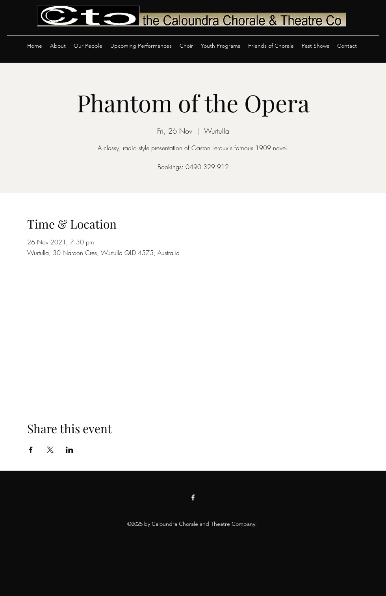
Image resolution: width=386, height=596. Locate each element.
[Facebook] (193, 497)
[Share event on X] (50, 450)
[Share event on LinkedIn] (69, 450)
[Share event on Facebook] (31, 450)
